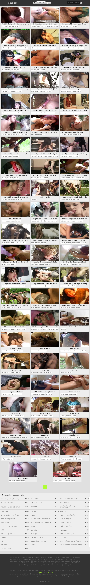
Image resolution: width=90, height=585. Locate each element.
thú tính (39, 156)
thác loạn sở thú (16, 394)
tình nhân (5, 394)
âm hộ (33, 526)
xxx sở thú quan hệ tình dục (74, 221)
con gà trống (23, 48)
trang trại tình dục (8, 534)
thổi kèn (33, 26)
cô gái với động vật (36, 221)
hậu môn (63, 350)
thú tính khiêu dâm (66, 26)
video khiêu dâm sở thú (10, 515)
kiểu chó (83, 350)
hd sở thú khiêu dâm (9, 526)
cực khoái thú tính (38, 537)
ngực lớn (16, 156)
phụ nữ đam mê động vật (73, 350)
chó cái (10, 156)
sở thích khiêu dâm (36, 329)
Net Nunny (40, 572)
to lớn (63, 537)
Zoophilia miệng (66, 522)
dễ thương (10, 177)
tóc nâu (19, 69)
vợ (2, 221)
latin (26, 134)
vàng (78, 199)
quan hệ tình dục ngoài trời (15, 134)
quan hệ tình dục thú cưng (50, 156)
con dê (44, 350)
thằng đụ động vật (13, 26)
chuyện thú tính (72, 134)
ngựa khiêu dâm (65, 177)
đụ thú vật (49, 372)
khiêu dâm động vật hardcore (49, 26)
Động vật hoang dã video (15, 112)
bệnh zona (34, 48)
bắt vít (4, 372)
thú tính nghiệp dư (42, 177)
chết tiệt (4, 26)
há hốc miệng (10, 372)
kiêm (38, 26)
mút (10, 394)
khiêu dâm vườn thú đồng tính (46, 48)
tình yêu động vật (8, 519)
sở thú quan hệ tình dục (14, 91)
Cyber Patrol (49, 572)
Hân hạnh (34, 534)
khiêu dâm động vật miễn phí (15, 415)
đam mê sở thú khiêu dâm (40, 519)
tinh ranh (5, 522)
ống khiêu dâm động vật (73, 69)
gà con (4, 177)
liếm (2, 541)
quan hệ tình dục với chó (38, 91)
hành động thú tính (38, 541)
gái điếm (63, 242)
